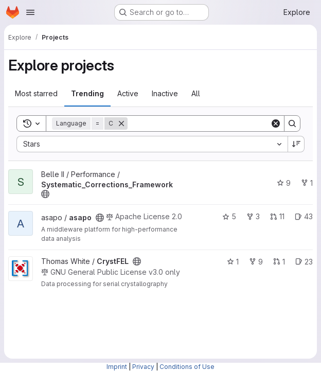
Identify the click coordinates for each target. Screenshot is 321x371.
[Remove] (121, 123)
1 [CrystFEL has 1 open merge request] (279, 261)
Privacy (143, 366)
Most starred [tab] (36, 93)
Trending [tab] (87, 93)
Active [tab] (127, 93)
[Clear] (276, 123)
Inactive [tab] (165, 93)
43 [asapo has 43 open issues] (304, 216)
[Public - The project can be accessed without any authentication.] (45, 194)
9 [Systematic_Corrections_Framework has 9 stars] (284, 183)
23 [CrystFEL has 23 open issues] (304, 261)
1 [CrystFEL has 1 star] (233, 261)
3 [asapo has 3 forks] (253, 216)
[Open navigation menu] (30, 12)
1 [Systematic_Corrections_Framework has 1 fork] (307, 183)
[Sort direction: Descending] (296, 144)
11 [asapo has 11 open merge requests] (277, 216)
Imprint (116, 366)
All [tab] (195, 93)
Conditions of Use (187, 366)
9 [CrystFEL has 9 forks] (256, 261)
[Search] (199, 123)
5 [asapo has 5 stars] (229, 216)
